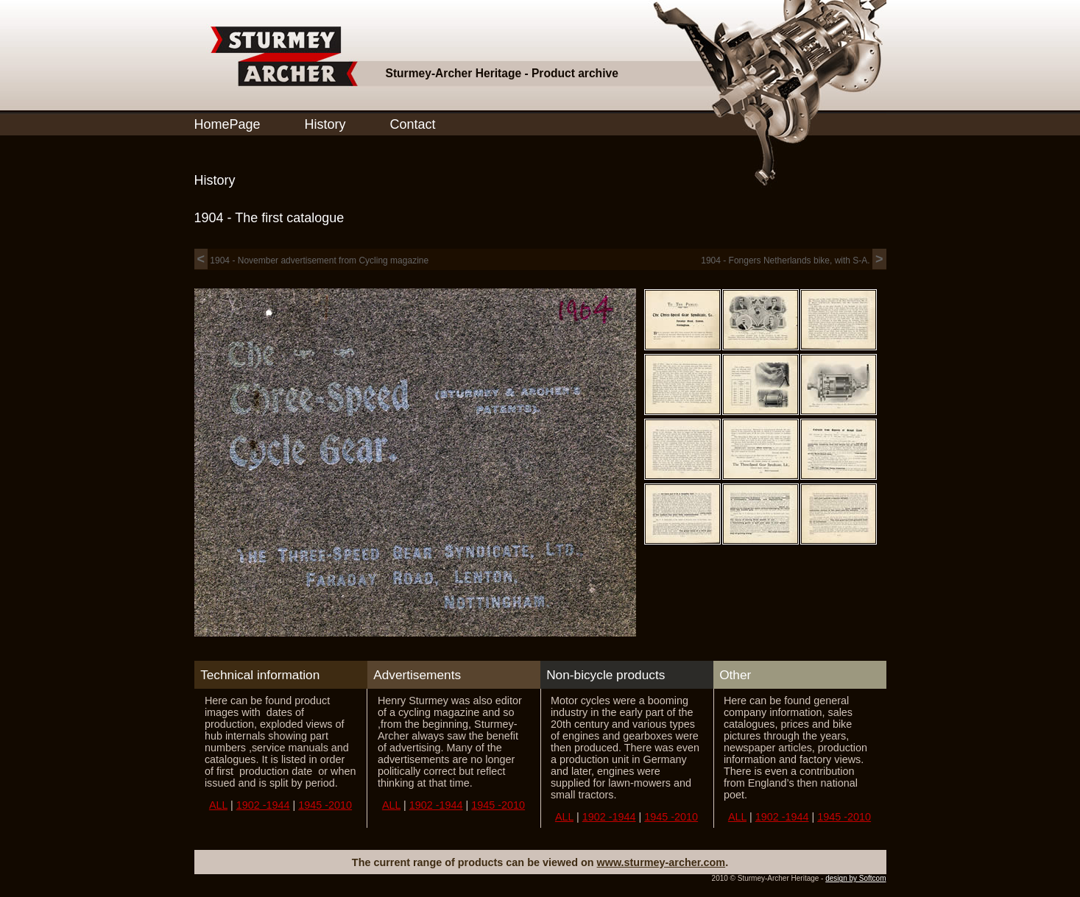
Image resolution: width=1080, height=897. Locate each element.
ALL (218, 805)
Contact (413, 124)
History (325, 124)
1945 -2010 (325, 805)
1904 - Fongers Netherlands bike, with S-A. (793, 260)
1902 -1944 (263, 805)
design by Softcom (855, 878)
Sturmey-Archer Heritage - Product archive (502, 73)
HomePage (227, 124)
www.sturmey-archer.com (661, 862)
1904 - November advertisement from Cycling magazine (311, 260)
